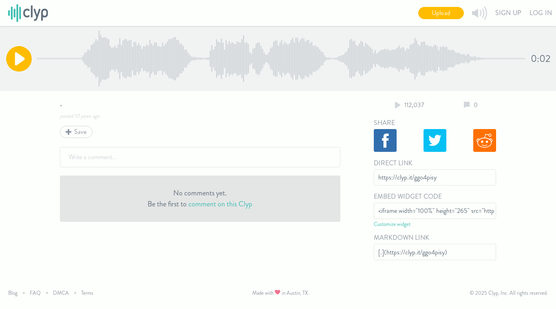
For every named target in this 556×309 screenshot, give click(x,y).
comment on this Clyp (220, 204)
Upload (441, 13)
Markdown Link (401, 237)
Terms (87, 293)
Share (384, 122)
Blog (13, 293)
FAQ (35, 293)
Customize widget (392, 224)
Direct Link (393, 163)
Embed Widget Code (408, 196)
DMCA (61, 293)
